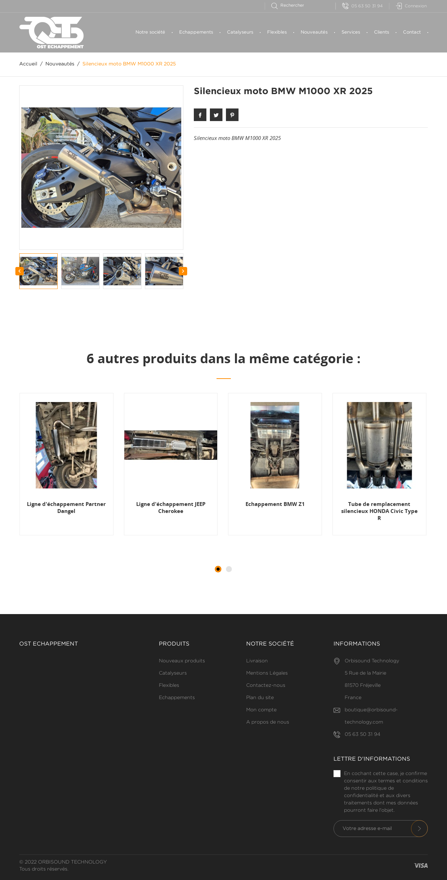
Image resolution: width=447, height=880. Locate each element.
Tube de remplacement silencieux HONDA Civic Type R (379, 511)
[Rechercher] (291, 5)
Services (351, 32)
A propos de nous (267, 722)
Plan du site (260, 698)
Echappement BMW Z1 (275, 503)
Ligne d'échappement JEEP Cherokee (170, 507)
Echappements (196, 32)
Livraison (257, 661)
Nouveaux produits (182, 661)
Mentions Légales (267, 673)
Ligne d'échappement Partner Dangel (66, 507)
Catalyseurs (240, 32)
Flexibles (277, 32)
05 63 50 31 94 (362, 6)
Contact (412, 32)
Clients (381, 32)
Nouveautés (314, 32)
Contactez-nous (265, 685)
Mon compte (261, 710)
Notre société (150, 32)
